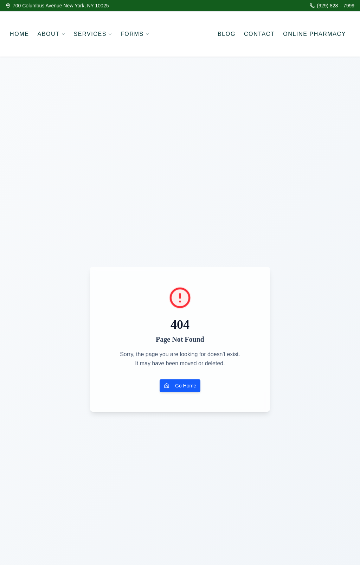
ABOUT (51, 34)
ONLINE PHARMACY (314, 34)
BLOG (227, 34)
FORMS (135, 34)
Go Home (180, 386)
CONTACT (259, 34)
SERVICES (93, 34)
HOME (19, 34)
